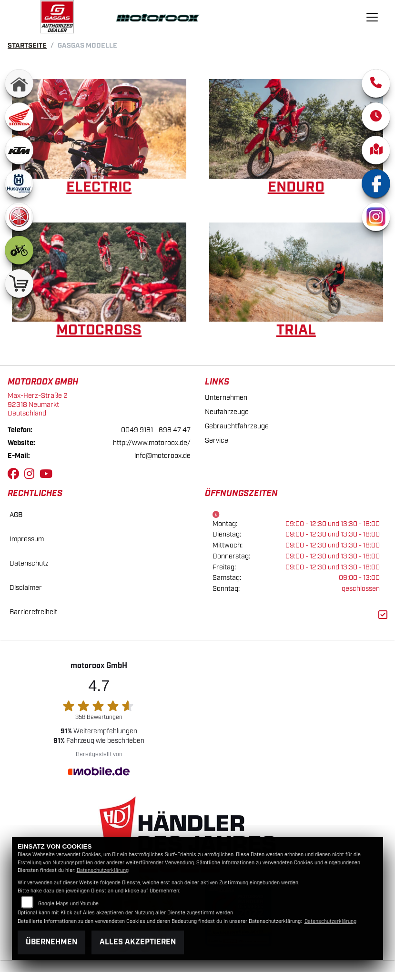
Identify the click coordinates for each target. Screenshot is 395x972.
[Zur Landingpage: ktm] (19, 150)
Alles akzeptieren (138, 942)
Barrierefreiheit (33, 612)
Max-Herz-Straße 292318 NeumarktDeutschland (38, 404)
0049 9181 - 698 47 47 (156, 430)
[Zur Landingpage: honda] (19, 116)
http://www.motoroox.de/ (152, 442)
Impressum (27, 539)
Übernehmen (51, 942)
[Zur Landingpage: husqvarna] (19, 183)
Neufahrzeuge (227, 411)
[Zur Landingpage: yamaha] (19, 216)
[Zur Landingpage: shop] (19, 283)
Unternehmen (226, 397)
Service (216, 440)
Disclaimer (26, 587)
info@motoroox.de (162, 455)
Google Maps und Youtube (68, 904)
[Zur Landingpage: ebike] (19, 250)
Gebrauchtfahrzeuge (237, 426)
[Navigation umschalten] (372, 17)
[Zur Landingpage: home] (19, 83)
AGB (16, 514)
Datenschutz (29, 563)
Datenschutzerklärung (103, 870)
